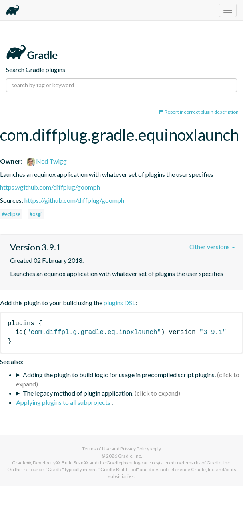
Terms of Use (96, 449)
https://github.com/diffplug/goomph (50, 187)
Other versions (212, 246)
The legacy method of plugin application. (78, 393)
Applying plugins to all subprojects (64, 402)
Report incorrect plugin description (199, 112)
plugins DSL (119, 302)
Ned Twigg (47, 161)
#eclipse (11, 214)
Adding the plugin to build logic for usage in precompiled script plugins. (119, 374)
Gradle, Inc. (130, 456)
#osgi (36, 214)
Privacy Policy (134, 449)
